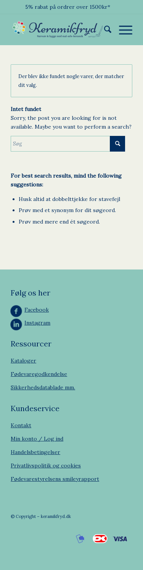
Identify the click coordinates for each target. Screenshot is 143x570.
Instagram (37, 322)
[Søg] (103, 29)
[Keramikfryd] (59, 29)
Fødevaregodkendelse (39, 374)
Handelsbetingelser (35, 452)
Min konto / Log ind (37, 438)
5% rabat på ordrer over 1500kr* (67, 6)
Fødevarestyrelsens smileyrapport (55, 478)
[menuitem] (103, 29)
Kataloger (23, 360)
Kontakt (21, 425)
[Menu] (121, 29)
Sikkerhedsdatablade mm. (43, 387)
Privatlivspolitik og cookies (46, 465)
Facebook (36, 309)
